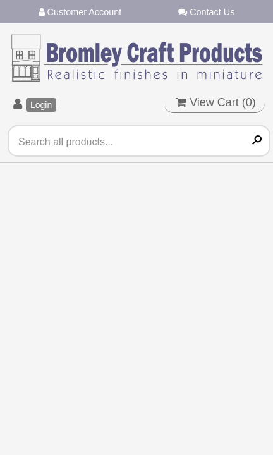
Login (41, 104)
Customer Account (80, 12)
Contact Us (206, 12)
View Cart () (216, 102)
